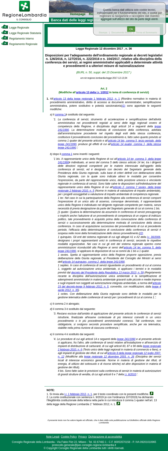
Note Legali (53, 436)
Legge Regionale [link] (15, 27)
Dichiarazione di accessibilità (105, 436)
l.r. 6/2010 (130, 374)
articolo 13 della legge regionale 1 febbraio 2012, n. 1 (86, 98)
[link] (24, 21)
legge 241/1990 (126, 339)
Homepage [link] (78, 14)
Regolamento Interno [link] (17, 38)
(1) (123, 105)
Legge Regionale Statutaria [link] (21, 33)
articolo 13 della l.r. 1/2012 (92, 92)
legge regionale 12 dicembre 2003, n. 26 (109, 356)
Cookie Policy (69, 436)
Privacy (82, 436)
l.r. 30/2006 (153, 237)
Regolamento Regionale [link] (19, 44)
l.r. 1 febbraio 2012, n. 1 (78, 394)
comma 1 (60, 114)
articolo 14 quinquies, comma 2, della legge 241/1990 (94, 261)
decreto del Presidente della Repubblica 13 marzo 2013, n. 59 (107, 272)
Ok (131, 29)
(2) (141, 233)
